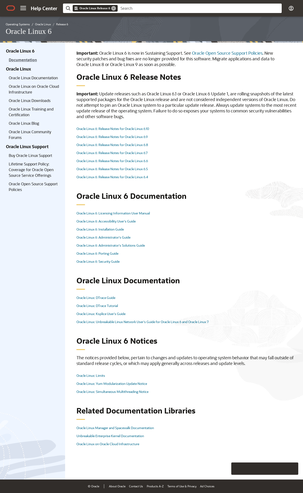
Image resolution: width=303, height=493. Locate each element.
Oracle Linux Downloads (29, 100)
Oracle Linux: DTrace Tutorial (97, 305)
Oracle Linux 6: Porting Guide (97, 253)
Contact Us (136, 486)
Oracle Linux (18, 69)
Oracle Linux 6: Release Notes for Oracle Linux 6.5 (112, 169)
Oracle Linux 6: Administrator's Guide (103, 237)
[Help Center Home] (44, 8)
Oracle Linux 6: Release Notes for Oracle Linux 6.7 (112, 153)
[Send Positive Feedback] (292, 468)
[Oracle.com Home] (11, 8)
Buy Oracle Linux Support (30, 155)
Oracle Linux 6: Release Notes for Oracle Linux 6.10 (112, 128)
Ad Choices (207, 486)
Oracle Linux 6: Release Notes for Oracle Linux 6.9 (112, 136)
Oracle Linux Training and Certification (31, 112)
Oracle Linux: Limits (90, 375)
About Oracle (117, 486)
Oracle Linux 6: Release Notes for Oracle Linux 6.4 (112, 177)
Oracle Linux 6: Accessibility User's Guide (106, 221)
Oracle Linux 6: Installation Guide (100, 229)
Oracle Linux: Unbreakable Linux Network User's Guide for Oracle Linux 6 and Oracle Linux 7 (142, 322)
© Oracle (93, 486)
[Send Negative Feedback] (280, 468)
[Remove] (113, 8)
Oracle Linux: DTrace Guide (95, 297)
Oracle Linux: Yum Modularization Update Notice (111, 383)
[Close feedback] (226, 468)
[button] (23, 8)
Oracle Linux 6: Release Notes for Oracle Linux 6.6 (112, 161)
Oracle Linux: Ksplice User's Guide (100, 313)
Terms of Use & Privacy (181, 486)
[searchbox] (199, 8)
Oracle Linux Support (27, 146)
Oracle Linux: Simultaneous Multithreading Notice (112, 391)
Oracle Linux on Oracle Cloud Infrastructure (34, 89)
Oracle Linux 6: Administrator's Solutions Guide (110, 245)
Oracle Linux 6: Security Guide (98, 261)
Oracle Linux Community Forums (30, 134)
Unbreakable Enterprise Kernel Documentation (110, 436)
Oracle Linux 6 (20, 51)
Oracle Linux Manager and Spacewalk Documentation (115, 428)
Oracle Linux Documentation (33, 77)
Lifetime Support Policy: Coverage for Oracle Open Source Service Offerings (31, 169)
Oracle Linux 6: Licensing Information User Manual (113, 213)
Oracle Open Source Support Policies (33, 186)
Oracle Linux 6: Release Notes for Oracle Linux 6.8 (112, 144)
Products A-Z (155, 486)
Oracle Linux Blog (24, 123)
